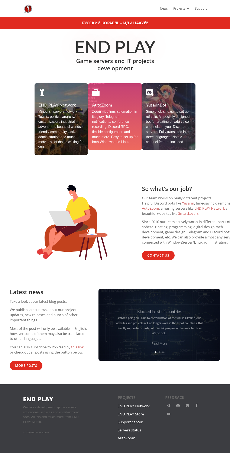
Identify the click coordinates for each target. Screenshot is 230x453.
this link (77, 347)
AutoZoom (102, 104)
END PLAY (38, 399)
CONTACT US (158, 255)
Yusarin (188, 203)
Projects (179, 8)
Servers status (129, 430)
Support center (130, 421)
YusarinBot (156, 104)
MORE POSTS (26, 365)
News (164, 8)
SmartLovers (188, 213)
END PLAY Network (57, 104)
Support (201, 8)
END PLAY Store (131, 414)
